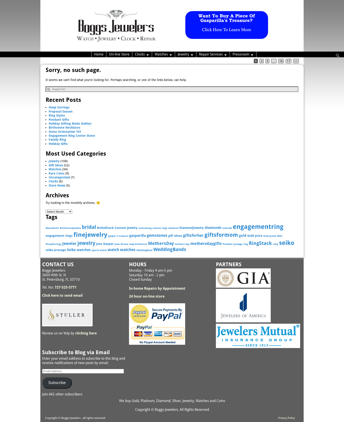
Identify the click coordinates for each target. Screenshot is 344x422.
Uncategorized (59, 177)
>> (296, 61)
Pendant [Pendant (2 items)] (228, 244)
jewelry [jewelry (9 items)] (86, 243)
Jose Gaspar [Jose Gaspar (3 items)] (105, 244)
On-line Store (119, 54)
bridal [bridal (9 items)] (89, 227)
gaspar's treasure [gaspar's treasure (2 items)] (118, 236)
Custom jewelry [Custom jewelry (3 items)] (126, 228)
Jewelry (183, 54)
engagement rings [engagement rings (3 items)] (59, 235)
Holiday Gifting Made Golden (70, 123)
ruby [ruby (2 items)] (275, 244)
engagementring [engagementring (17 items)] (258, 226)
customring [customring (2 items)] (145, 228)
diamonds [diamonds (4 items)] (213, 228)
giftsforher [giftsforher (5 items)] (193, 235)
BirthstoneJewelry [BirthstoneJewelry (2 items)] (70, 228)
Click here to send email (62, 295)
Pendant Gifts (59, 119)
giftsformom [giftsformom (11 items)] (221, 235)
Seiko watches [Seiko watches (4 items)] (79, 250)
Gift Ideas (56, 165)
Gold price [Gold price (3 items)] (254, 235)
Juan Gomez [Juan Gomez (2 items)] (121, 244)
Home (99, 54)
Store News (57, 185)
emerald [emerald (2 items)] (227, 228)
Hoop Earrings (59, 107)
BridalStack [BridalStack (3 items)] (105, 228)
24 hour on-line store (147, 296)
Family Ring (57, 139)
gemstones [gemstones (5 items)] (157, 235)
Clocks (140, 54)
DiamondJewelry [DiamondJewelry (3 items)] (191, 228)
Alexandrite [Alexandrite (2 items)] (52, 228)
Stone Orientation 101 (65, 131)
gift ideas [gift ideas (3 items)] (175, 235)
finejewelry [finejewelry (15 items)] (90, 234)
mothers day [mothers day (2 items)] (182, 244)
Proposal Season (61, 111)
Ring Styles (57, 115)
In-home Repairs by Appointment (157, 288)
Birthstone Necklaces (64, 127)
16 (281, 61)
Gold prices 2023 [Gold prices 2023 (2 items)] (272, 236)
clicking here (86, 333)
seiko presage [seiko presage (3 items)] (56, 250)
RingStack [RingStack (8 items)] (260, 243)
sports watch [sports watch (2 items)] (99, 250)
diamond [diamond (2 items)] (173, 228)
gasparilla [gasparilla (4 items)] (137, 235)
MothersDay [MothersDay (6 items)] (161, 243)
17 (288, 61)
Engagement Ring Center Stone (72, 135)
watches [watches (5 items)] (128, 249)
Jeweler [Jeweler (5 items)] (69, 243)
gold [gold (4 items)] (242, 235)
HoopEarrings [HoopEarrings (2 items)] (53, 244)
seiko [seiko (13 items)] (286, 242)
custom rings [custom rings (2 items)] (159, 228)
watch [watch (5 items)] (113, 249)
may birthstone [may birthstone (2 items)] (138, 244)
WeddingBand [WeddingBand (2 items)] (144, 250)
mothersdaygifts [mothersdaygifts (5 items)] (206, 243)
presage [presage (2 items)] (237, 244)
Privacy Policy (286, 418)
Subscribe (57, 383)
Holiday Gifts (58, 143)
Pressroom (241, 54)
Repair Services (211, 54)
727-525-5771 (66, 287)
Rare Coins (56, 173)
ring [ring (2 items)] (245, 244)
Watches (161, 54)
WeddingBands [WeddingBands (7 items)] (169, 249)
